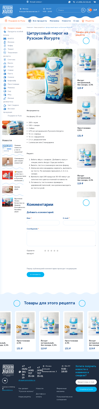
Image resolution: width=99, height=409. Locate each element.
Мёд (9, 95)
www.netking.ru (7, 390)
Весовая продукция (9, 110)
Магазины (54, 21)
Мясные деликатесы (8, 100)
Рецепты (89, 21)
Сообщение (33, 229)
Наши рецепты (39, 27)
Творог (11, 49)
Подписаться (86, 389)
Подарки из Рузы (15, 116)
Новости (66, 21)
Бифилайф (12, 81)
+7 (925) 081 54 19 (24, 372)
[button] (86, 40)
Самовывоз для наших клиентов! (19, 161)
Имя (29, 218)
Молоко (11, 42)
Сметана (11, 60)
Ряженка (11, 88)
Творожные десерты (10, 54)
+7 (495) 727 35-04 (83, 2)
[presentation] (44, 261)
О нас (76, 21)
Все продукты (40, 21)
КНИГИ (11, 39)
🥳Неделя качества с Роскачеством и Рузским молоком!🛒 (20, 176)
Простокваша (13, 84)
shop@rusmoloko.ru (27, 380)
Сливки (10, 70)
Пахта (10, 74)
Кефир (10, 46)
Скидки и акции (14, 28)
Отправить (35, 274)
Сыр (9, 91)
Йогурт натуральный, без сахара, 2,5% (85, 82)
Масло (10, 63)
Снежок (11, 77)
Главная (29, 27)
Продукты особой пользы (13, 33)
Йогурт (11, 67)
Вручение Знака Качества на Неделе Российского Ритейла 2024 (19, 205)
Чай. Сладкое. (13, 105)
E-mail (66, 218)
